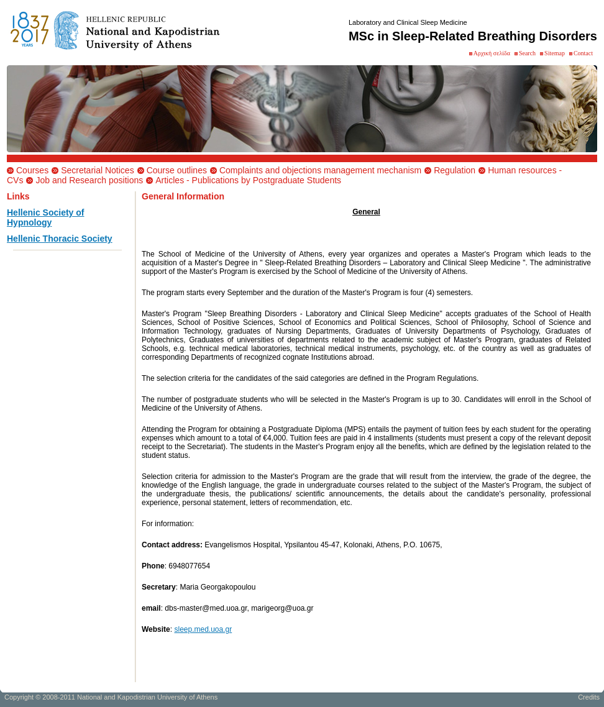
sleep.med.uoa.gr (203, 629)
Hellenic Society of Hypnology (45, 217)
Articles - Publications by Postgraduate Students (248, 180)
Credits (589, 699)
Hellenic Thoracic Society (59, 239)
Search (527, 53)
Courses (32, 170)
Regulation (454, 170)
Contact (583, 53)
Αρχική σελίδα (492, 53)
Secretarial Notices (97, 170)
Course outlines (177, 170)
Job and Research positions (89, 180)
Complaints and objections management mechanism (320, 170)
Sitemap (554, 53)
